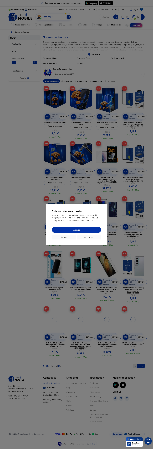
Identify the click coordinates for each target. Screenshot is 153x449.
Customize (89, 237)
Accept (76, 230)
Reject (64, 237)
